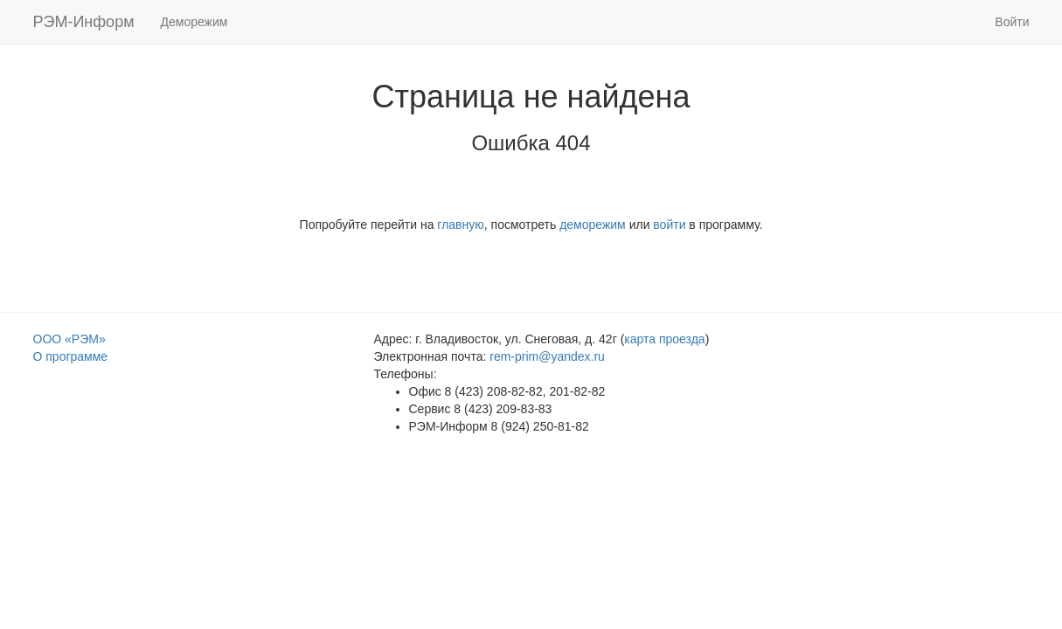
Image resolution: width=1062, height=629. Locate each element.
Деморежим (194, 22)
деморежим (592, 225)
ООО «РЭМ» (69, 339)
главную (460, 225)
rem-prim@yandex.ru (547, 356)
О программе (70, 356)
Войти (1012, 22)
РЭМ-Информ (84, 22)
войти (669, 225)
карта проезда (664, 339)
